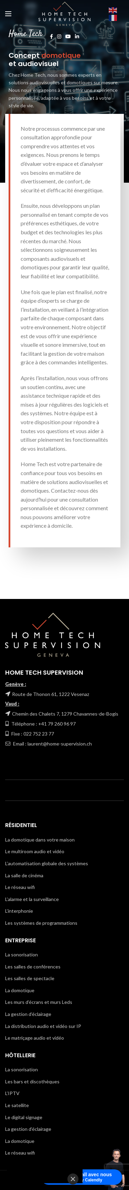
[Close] (72, 1178)
